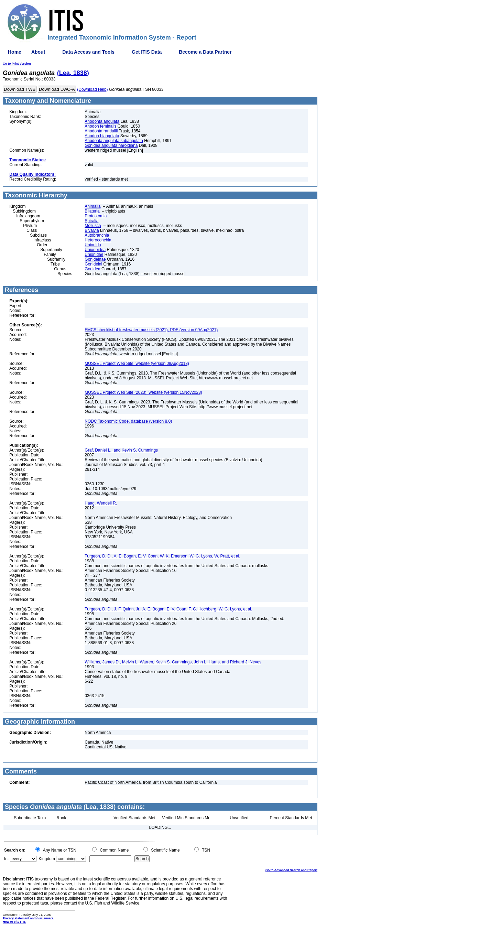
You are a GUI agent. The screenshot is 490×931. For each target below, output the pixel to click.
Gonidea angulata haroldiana (111, 145)
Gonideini (93, 264)
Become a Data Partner (205, 52)
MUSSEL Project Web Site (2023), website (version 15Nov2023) (143, 392)
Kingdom (47, 858)
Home (14, 52)
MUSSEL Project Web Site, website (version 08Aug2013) (137, 363)
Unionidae (94, 254)
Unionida (93, 244)
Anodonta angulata (102, 121)
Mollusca (93, 225)
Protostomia (96, 216)
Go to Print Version (17, 63)
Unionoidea (95, 249)
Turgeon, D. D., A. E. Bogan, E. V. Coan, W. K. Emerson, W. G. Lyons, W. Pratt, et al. (162, 556)
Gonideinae (95, 259)
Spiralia (91, 220)
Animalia (92, 206)
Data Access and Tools (88, 52)
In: (6, 858)
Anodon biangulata (102, 135)
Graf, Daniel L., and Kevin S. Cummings (121, 450)
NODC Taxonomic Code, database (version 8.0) (128, 421)
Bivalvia (92, 230)
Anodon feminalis (100, 126)
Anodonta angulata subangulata (114, 140)
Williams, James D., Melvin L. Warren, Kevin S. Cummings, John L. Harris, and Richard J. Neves (173, 662)
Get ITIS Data (147, 52)
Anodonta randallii (101, 131)
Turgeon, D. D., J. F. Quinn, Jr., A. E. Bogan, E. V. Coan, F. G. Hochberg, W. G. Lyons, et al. (168, 609)
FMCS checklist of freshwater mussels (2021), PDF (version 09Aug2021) (151, 329)
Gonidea (92, 269)
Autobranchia (97, 235)
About (38, 52)
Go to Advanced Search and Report (291, 870)
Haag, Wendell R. (101, 503)
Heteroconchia (98, 240)
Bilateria (92, 211)
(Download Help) (92, 89)
